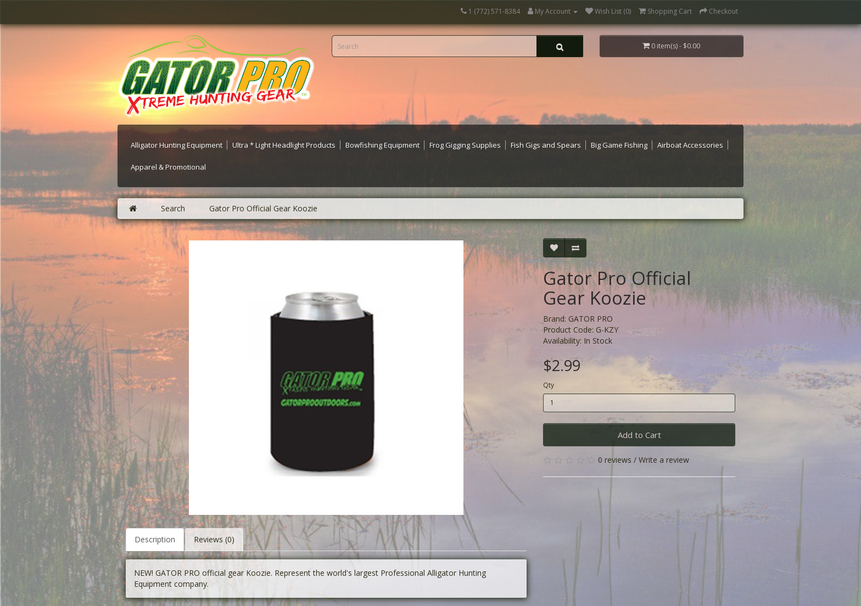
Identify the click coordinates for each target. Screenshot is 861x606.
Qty (548, 385)
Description (155, 539)
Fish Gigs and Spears (546, 145)
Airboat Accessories (690, 145)
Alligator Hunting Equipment (176, 145)
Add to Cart (639, 434)
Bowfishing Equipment (382, 145)
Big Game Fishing (619, 145)
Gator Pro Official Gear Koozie (263, 208)
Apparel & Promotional (168, 167)
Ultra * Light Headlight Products (284, 145)
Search (173, 208)
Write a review (664, 459)
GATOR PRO (590, 318)
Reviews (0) (214, 539)
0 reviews (614, 459)
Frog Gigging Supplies (465, 145)
